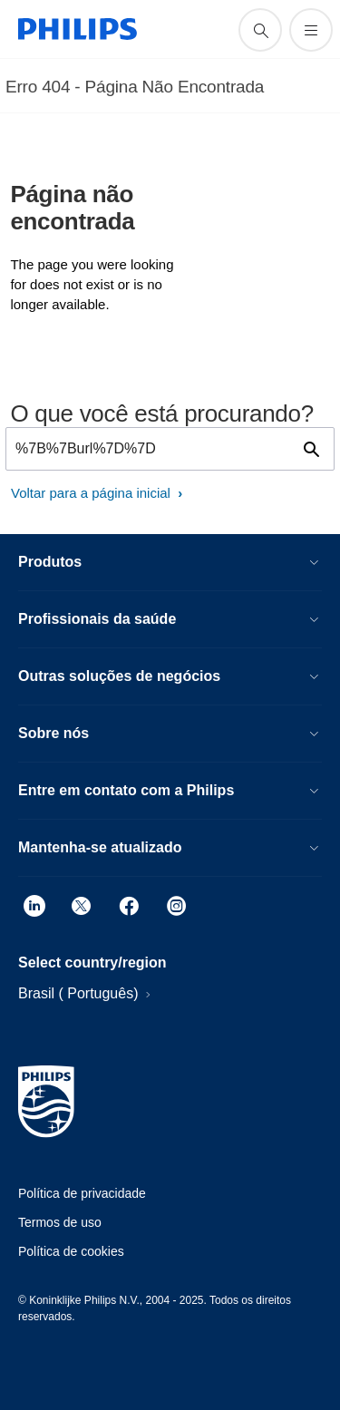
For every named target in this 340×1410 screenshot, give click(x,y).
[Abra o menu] (311, 30)
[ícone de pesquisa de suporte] (260, 30)
